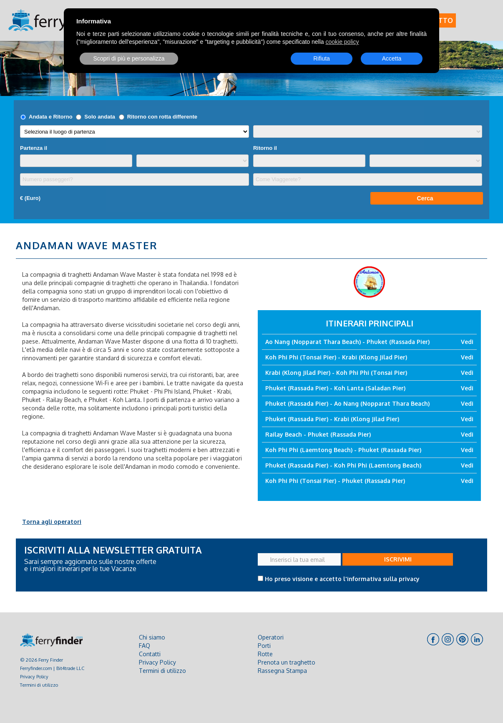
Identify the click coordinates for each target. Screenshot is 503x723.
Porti (264, 645)
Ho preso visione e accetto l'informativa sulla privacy (342, 578)
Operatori (271, 637)
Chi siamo (152, 637)
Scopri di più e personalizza (128, 58)
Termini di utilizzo (39, 685)
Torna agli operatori (51, 521)
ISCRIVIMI (398, 559)
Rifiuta (321, 58)
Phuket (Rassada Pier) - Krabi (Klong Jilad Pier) (332, 418)
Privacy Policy (34, 676)
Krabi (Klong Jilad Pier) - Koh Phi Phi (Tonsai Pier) (336, 372)
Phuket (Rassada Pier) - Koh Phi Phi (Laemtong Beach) (343, 465)
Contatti (150, 653)
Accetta (392, 58)
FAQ (144, 645)
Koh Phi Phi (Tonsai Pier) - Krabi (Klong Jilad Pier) (336, 357)
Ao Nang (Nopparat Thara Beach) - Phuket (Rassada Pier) (347, 341)
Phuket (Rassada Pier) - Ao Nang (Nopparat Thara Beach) (347, 403)
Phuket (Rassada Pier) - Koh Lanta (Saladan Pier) (335, 388)
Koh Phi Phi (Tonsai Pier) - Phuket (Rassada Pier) (335, 480)
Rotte (265, 653)
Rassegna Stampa (282, 670)
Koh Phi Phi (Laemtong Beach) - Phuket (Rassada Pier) (343, 449)
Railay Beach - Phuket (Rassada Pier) (318, 434)
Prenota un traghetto (286, 662)
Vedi (467, 341)
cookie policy (342, 41)
